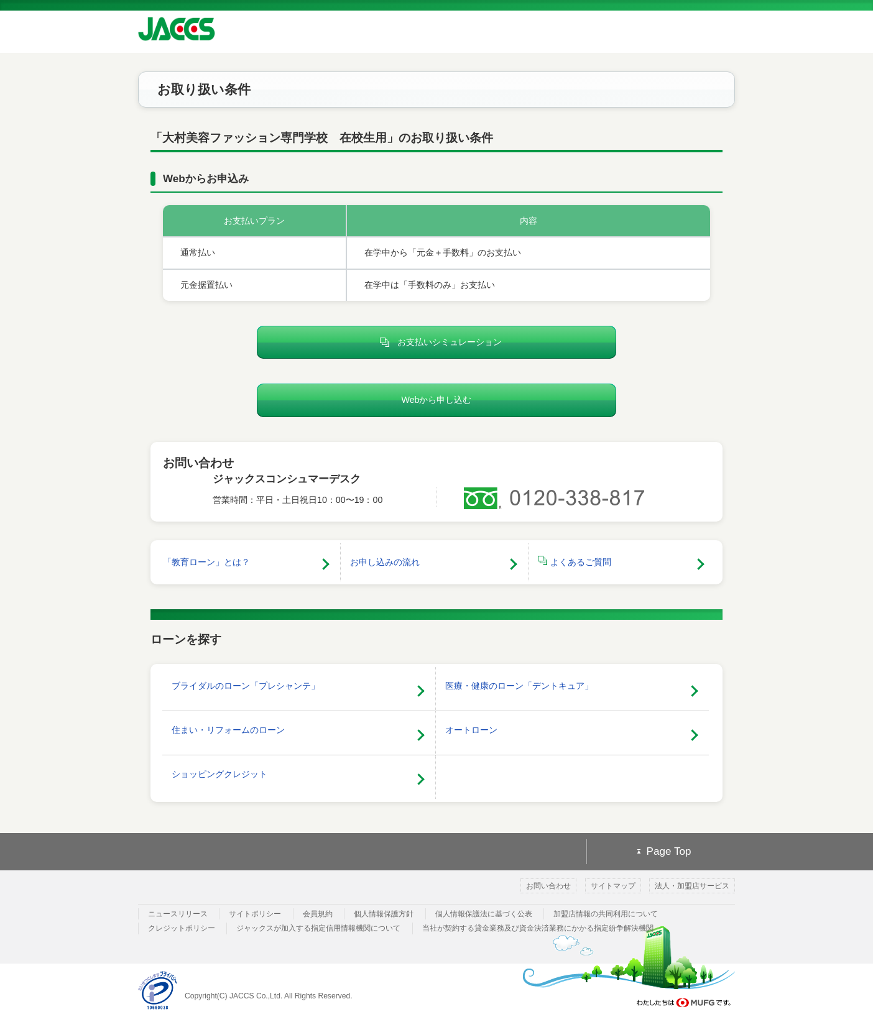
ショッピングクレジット (219, 774)
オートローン (471, 730)
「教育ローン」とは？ (206, 562)
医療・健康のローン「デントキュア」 (519, 686)
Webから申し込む (436, 400)
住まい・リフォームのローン (228, 730)
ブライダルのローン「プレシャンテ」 (246, 686)
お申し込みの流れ (385, 562)
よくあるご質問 (574, 561)
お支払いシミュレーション (437, 342)
